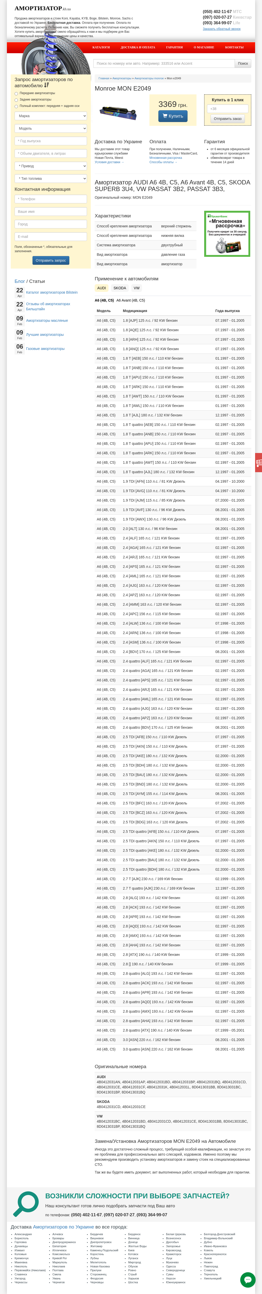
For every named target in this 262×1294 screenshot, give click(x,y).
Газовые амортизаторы (45, 349)
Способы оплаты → (163, 162)
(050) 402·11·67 (222, 11)
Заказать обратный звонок (222, 29)
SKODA (120, 288)
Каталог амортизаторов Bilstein (52, 292)
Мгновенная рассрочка (165, 158)
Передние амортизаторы (35, 93)
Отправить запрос (51, 260)
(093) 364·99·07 (221, 23)
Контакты (234, 47)
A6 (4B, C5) (104, 300)
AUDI (101, 288)
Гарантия (174, 47)
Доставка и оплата (138, 47)
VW (137, 288)
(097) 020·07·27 (227, 17)
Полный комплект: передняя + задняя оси (47, 106)
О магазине (204, 47)
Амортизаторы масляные (47, 320)
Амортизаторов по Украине (63, 1227)
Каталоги (101, 47)
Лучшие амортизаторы (45, 335)
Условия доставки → (109, 162)
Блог (20, 281)
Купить (173, 116)
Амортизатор (38, 8)
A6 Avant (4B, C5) (130, 300)
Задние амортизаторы (33, 100)
